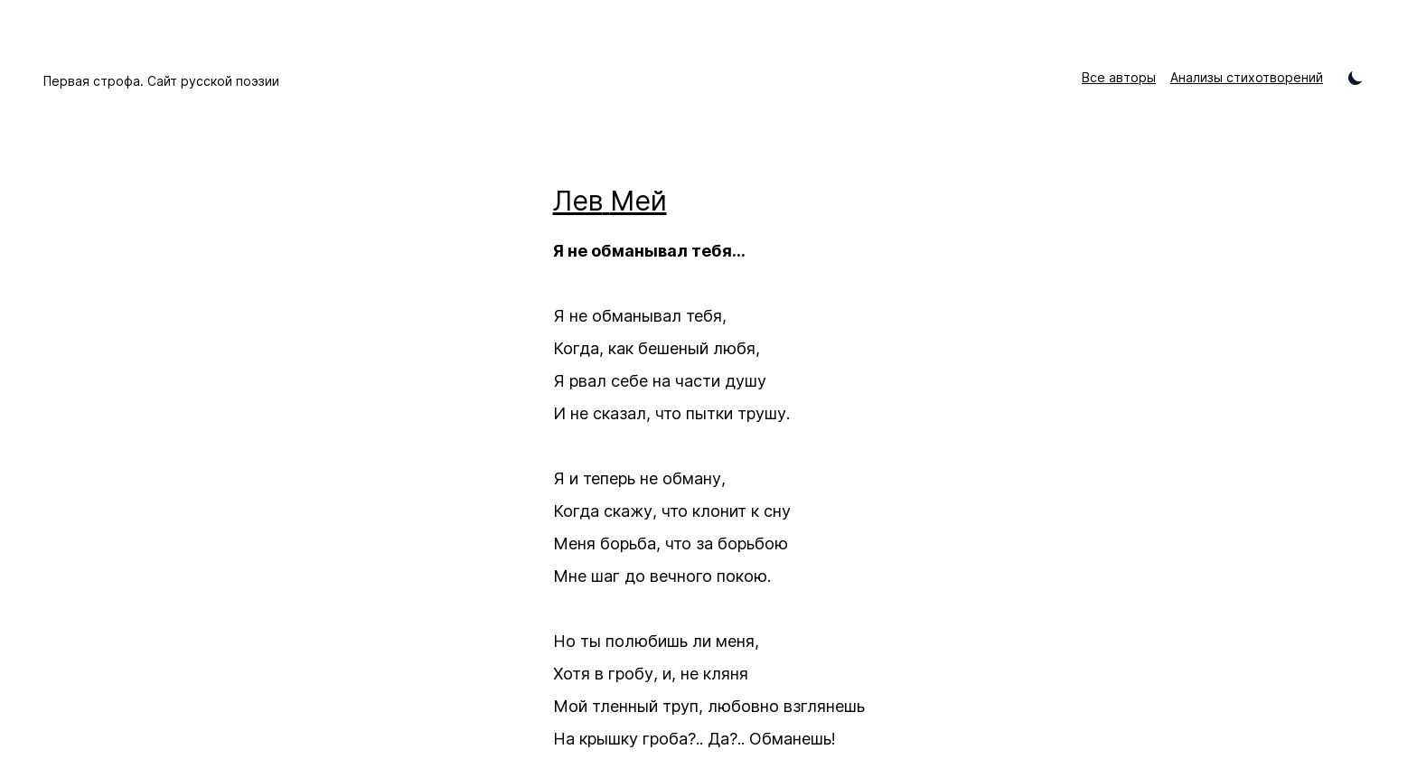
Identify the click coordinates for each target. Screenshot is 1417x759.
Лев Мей (610, 200)
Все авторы (1119, 77)
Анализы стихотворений (1246, 77)
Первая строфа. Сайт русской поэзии (161, 81)
